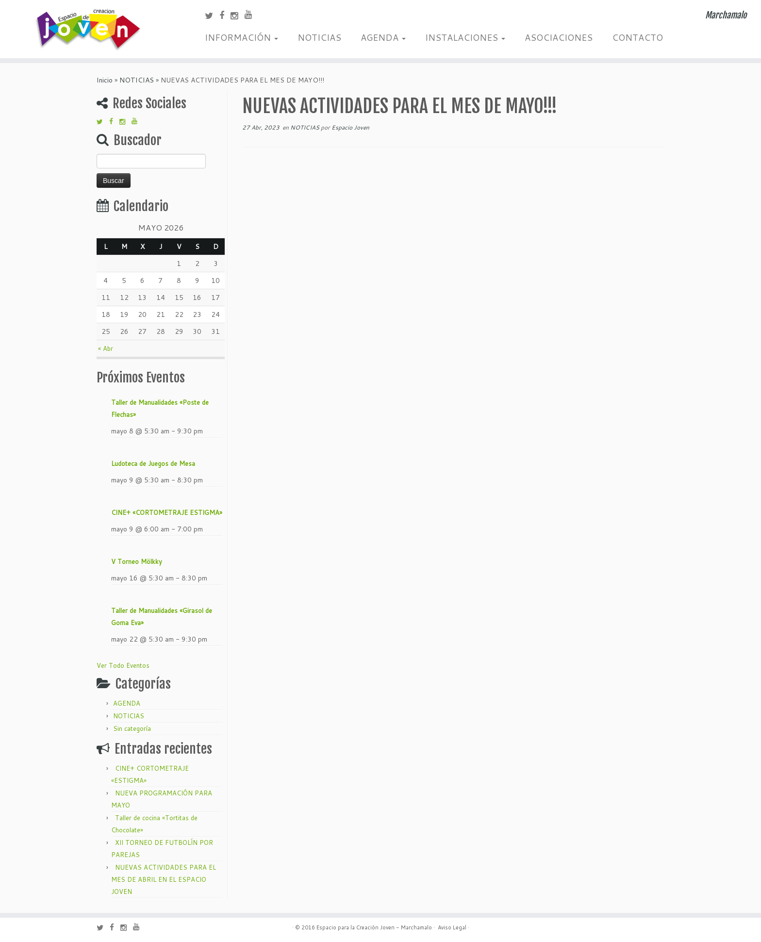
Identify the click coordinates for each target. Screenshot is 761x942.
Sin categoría (132, 728)
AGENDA (383, 37)
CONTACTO (637, 37)
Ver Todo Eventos (123, 665)
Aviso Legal (452, 927)
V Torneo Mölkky (136, 561)
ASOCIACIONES (559, 37)
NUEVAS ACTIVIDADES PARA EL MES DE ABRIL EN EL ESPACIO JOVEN (163, 879)
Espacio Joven (350, 127)
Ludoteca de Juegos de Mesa (153, 463)
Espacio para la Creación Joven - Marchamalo (374, 927)
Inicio (105, 80)
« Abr (105, 348)
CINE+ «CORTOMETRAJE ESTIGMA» (166, 512)
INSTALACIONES (465, 37)
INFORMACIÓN (241, 37)
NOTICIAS (319, 37)
